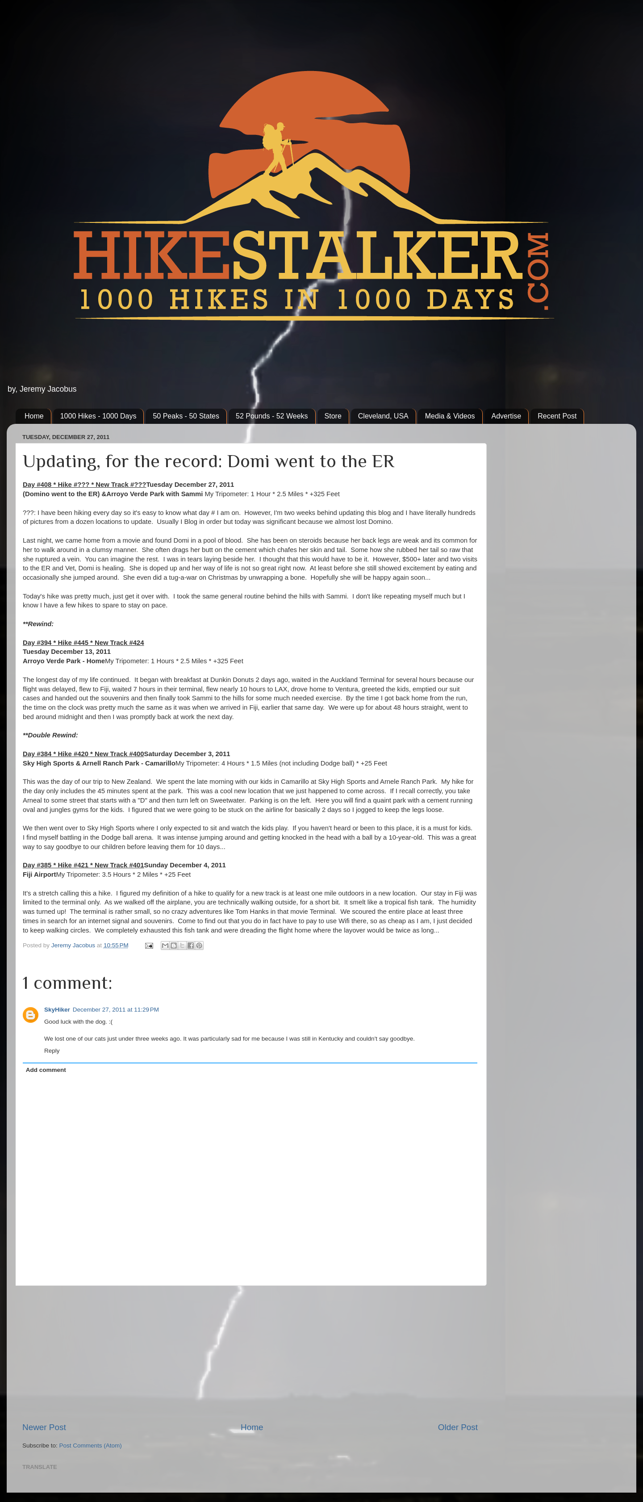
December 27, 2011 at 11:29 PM (116, 1009)
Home (34, 416)
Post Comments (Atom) (90, 1445)
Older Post (458, 1427)
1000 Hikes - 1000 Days (98, 416)
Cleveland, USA (383, 416)
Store (333, 416)
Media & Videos (450, 416)
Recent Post (557, 416)
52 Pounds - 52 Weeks (272, 416)
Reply (52, 1050)
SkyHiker (57, 1009)
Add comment (46, 1070)
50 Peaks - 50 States (186, 416)
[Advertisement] (250, 1354)
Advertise (507, 416)
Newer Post (44, 1427)
